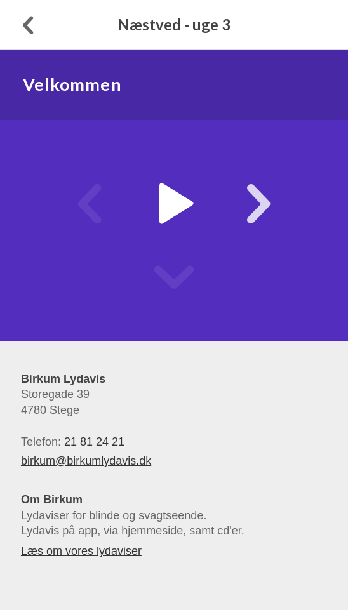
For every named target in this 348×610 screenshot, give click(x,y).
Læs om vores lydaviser (81, 551)
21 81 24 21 (94, 441)
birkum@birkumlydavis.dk (86, 460)
